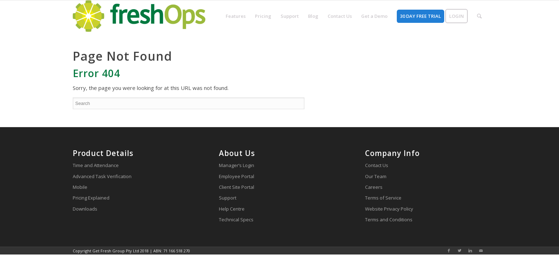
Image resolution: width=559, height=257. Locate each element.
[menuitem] (235, 16)
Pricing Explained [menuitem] (91, 198)
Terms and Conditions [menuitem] (388, 219)
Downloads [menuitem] (85, 209)
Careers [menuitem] (374, 187)
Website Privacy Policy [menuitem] (389, 209)
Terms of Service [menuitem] (383, 198)
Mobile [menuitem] (80, 187)
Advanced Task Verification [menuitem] (102, 176)
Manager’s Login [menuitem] (236, 165)
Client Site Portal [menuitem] (236, 187)
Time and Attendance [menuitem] (96, 165)
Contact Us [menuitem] (376, 165)
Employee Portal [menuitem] (236, 176)
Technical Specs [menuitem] (236, 219)
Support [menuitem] (227, 198)
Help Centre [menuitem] (232, 209)
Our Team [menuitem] (375, 176)
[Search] (188, 103)
